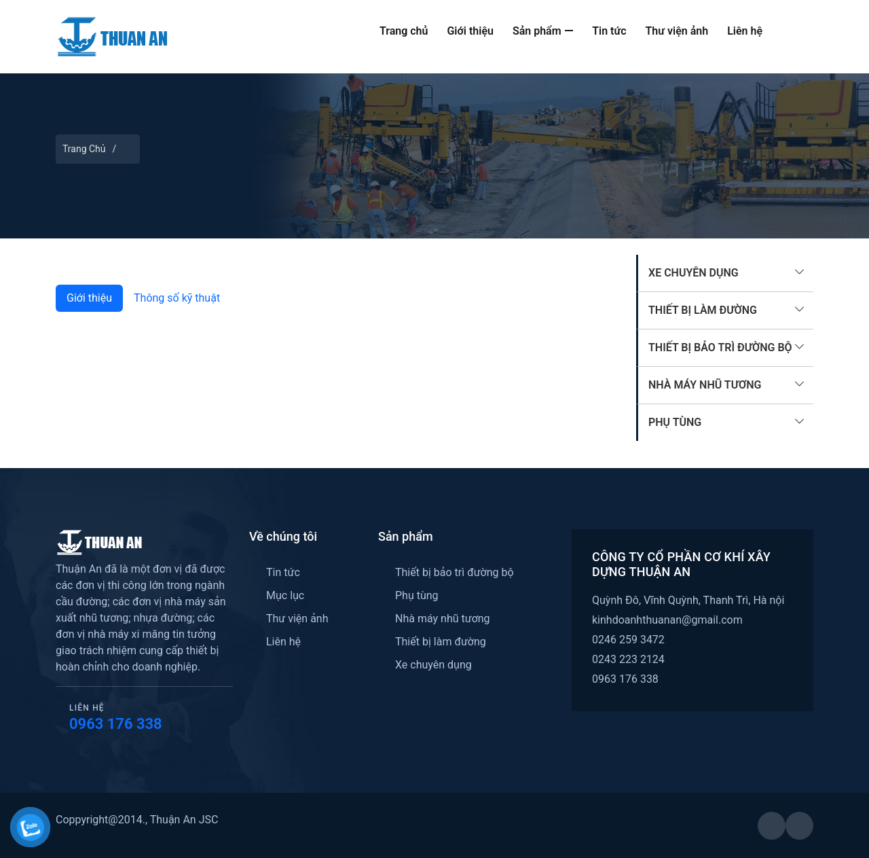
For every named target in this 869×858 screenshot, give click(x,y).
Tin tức (609, 30)
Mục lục (285, 595)
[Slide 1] (338, 261)
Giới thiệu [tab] (89, 297)
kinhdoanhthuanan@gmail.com (667, 619)
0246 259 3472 (628, 639)
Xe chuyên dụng (693, 272)
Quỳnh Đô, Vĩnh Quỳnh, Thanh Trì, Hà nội (688, 600)
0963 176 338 (115, 723)
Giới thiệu (470, 30)
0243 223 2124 (628, 659)
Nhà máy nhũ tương (704, 384)
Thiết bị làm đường (702, 310)
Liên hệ (744, 30)
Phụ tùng (674, 422)
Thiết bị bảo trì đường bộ (720, 347)
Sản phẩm (543, 30)
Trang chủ (404, 30)
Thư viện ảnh (677, 30)
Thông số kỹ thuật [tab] (177, 297)
